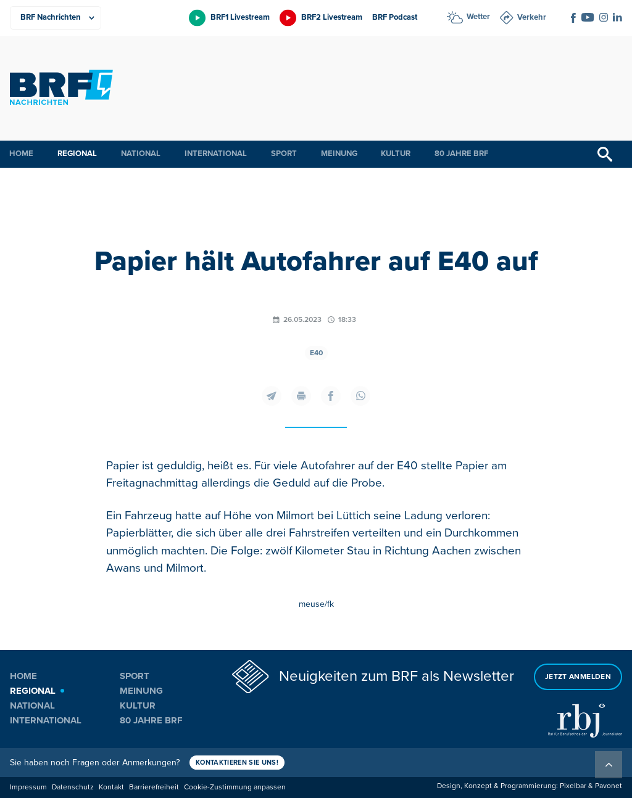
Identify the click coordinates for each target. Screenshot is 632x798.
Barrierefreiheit (154, 787)
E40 (316, 353)
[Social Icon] (573, 18)
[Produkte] (55, 18)
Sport (284, 153)
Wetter (478, 17)
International (216, 153)
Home (21, 153)
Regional (77, 153)
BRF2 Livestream (331, 17)
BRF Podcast (394, 17)
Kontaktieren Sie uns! (237, 763)
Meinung (339, 153)
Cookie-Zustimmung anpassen (235, 787)
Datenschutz (73, 787)
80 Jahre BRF (461, 153)
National (140, 153)
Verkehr (531, 17)
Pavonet (608, 786)
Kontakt (111, 787)
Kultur (395, 153)
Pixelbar (573, 786)
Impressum (28, 787)
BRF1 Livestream (240, 17)
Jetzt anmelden (578, 676)
